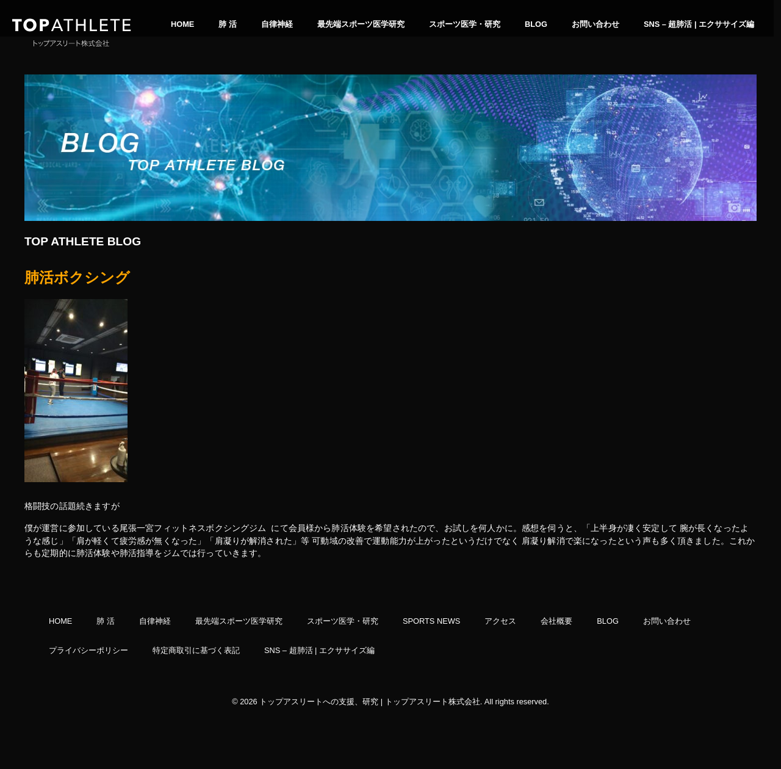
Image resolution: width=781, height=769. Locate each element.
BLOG (536, 24)
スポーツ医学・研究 (464, 24)
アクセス (500, 621)
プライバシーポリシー (88, 650)
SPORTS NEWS (431, 621)
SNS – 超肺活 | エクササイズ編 (699, 24)
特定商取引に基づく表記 (196, 650)
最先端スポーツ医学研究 (361, 24)
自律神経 (277, 24)
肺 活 (227, 24)
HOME (182, 24)
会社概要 (556, 621)
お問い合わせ (595, 24)
